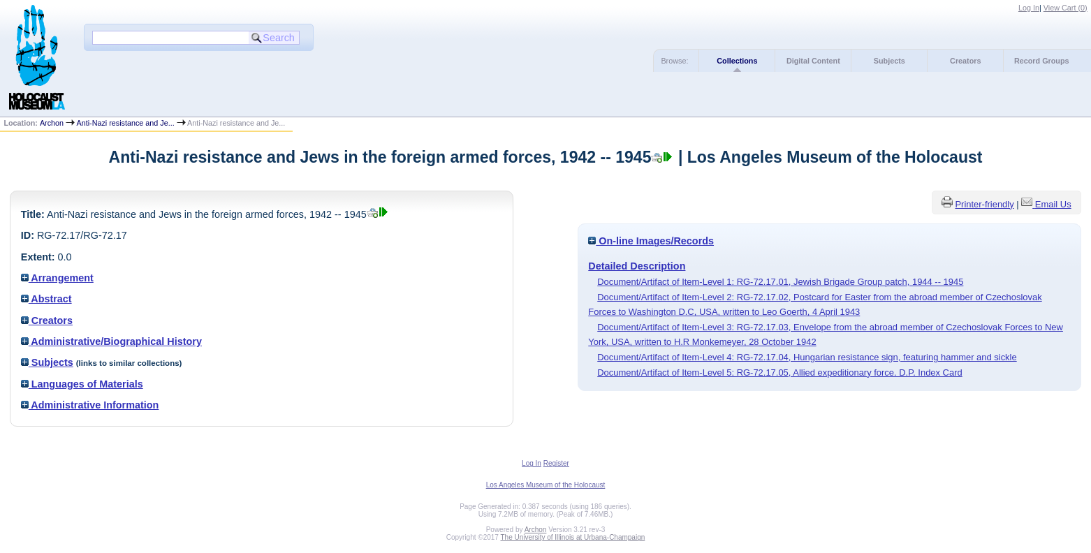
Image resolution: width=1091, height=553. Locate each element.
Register (556, 463)
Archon (52, 123)
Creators (965, 61)
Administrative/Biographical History (111, 341)
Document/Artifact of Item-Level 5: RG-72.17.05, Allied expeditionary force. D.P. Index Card (779, 372)
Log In (1028, 7)
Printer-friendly (984, 204)
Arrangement (57, 277)
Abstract (46, 298)
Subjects (889, 61)
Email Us (1053, 204)
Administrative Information (90, 405)
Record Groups (1041, 61)
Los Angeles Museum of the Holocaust (546, 485)
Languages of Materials (82, 384)
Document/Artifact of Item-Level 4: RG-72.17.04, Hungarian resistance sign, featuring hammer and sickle (806, 357)
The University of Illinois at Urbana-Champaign (573, 537)
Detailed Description (636, 266)
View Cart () (1066, 7)
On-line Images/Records (651, 240)
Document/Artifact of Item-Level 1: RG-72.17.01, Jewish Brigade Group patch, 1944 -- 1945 (780, 281)
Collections (737, 61)
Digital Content (813, 61)
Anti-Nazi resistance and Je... (125, 123)
